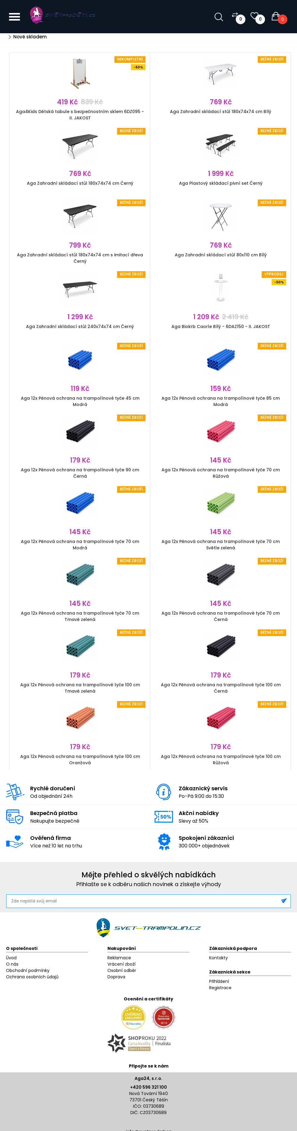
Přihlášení (219, 981)
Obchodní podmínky (28, 970)
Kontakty (218, 958)
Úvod (11, 958)
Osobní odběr (121, 970)
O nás (12, 964)
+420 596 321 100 (148, 1087)
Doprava (116, 977)
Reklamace (119, 958)
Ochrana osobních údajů (32, 977)
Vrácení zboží (121, 964)
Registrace (220, 988)
